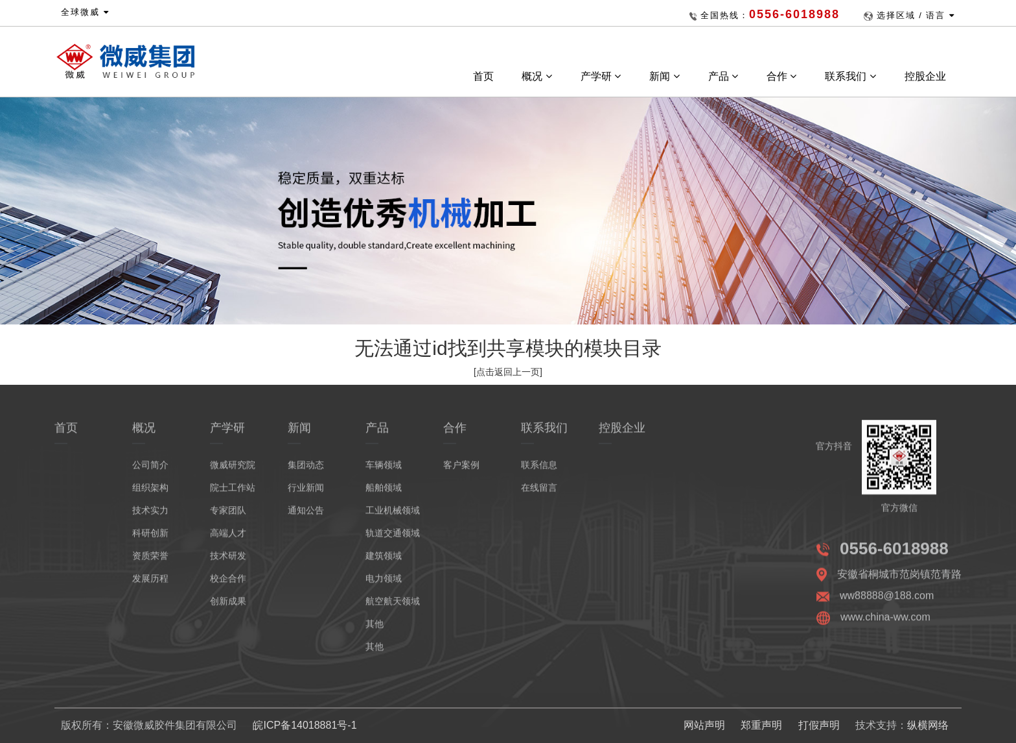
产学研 (601, 76)
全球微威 (85, 12)
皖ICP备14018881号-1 (304, 725)
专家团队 (228, 517)
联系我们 (850, 76)
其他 (374, 631)
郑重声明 (761, 725)
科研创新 (150, 540)
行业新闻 (306, 494)
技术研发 (228, 562)
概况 (536, 76)
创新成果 (228, 608)
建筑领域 (383, 562)
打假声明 (819, 725)
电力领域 (383, 585)
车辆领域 (383, 472)
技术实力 (150, 517)
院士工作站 (232, 494)
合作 (781, 76)
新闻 (664, 76)
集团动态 (306, 472)
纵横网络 (928, 725)
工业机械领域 (392, 517)
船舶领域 (383, 494)
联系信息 (539, 472)
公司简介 (150, 472)
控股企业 (927, 76)
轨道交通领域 (392, 540)
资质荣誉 (150, 562)
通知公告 (306, 517)
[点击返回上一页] (508, 372)
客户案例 (461, 472)
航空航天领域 (392, 608)
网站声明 (704, 725)
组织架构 (150, 494)
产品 (723, 76)
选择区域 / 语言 (916, 15)
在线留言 (539, 494)
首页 (483, 76)
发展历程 (150, 585)
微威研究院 (232, 472)
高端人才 (228, 540)
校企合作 (228, 585)
